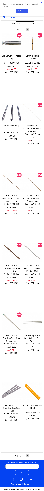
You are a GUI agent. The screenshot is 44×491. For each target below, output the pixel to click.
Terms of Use (16, 484)
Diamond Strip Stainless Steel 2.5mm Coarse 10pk (32, 198)
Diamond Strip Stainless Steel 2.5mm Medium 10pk (11, 198)
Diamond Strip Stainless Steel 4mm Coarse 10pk (11, 338)
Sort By (12, 23)
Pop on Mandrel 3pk (12, 125)
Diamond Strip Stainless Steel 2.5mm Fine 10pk (32, 128)
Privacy (27, 484)
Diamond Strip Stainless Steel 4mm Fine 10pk (11, 268)
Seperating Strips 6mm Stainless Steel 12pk (11, 408)
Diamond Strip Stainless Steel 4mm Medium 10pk (32, 268)
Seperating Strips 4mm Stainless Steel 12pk (32, 338)
